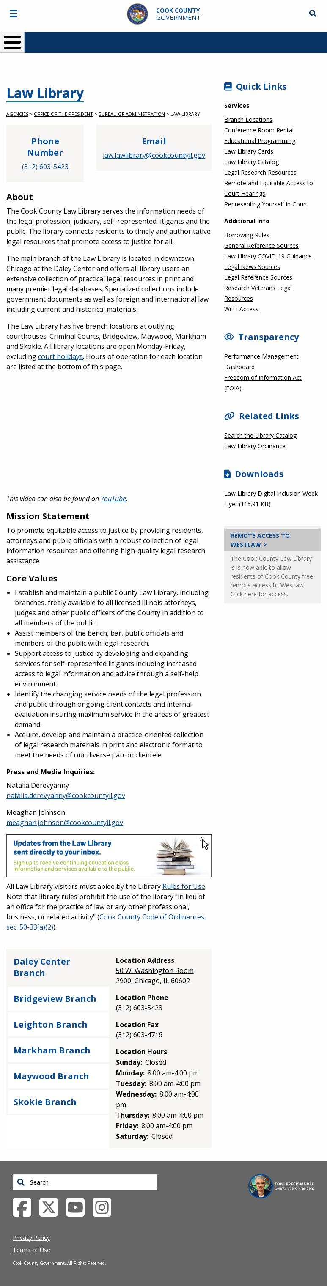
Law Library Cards (248, 151)
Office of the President (63, 114)
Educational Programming (259, 141)
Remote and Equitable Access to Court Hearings (268, 188)
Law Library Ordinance (255, 446)
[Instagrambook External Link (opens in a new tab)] (105, 1206)
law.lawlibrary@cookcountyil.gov (154, 155)
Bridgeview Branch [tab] (55, 998)
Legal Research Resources (260, 172)
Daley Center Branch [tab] (42, 967)
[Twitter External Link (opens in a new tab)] (51, 1206)
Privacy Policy (31, 1238)
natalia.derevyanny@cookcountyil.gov (65, 795)
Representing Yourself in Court (266, 204)
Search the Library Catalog (260, 435)
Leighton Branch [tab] (51, 1024)
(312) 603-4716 (139, 1034)
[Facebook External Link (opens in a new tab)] (25, 1206)
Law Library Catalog (251, 162)
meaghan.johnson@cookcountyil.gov (64, 822)
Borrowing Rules (246, 235)
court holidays (60, 356)
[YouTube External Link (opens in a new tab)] (78, 1206)
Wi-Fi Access (241, 309)
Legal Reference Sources (258, 277)
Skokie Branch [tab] (45, 1102)
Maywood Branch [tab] (51, 1076)
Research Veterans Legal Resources (258, 293)
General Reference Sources (261, 245)
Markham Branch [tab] (52, 1050)
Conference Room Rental (259, 130)
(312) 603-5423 (45, 166)
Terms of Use (31, 1250)
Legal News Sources (252, 267)
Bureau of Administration (132, 114)
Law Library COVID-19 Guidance (268, 256)
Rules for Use (183, 886)
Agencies (17, 114)
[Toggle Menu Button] (12, 42)
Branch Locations (248, 119)
